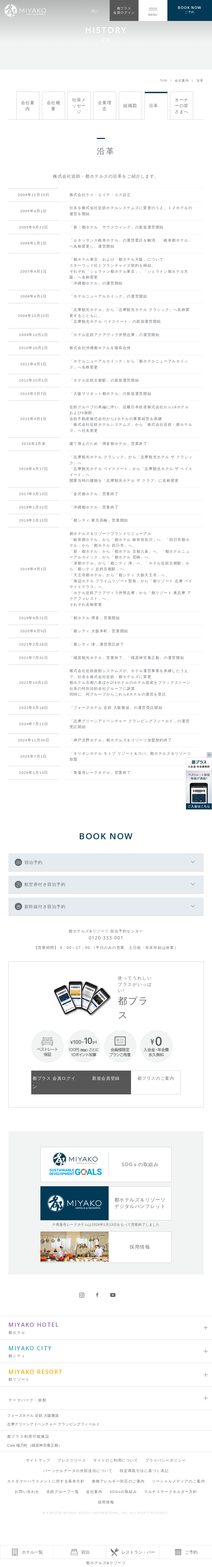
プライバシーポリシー (165, 1460)
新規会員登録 (106, 1078)
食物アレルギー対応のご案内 (118, 1481)
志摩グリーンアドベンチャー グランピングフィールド (53, 1424)
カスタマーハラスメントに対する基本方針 (46, 1481)
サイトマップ (38, 1460)
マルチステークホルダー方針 (170, 1492)
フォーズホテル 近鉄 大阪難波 (33, 1416)
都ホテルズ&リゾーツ (106, 1563)
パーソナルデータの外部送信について (78, 1471)
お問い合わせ (27, 1492)
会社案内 (94, 1492)
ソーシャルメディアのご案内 (178, 1481)
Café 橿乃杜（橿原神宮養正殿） (34, 1445)
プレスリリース (71, 1460)
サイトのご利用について (115, 1460)
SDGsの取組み (123, 1492)
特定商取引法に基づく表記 (144, 1471)
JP (95, 10)
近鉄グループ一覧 (62, 1492)
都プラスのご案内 (155, 1078)
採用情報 (106, 1502)
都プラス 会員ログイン (54, 1082)
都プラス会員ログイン (124, 10)
